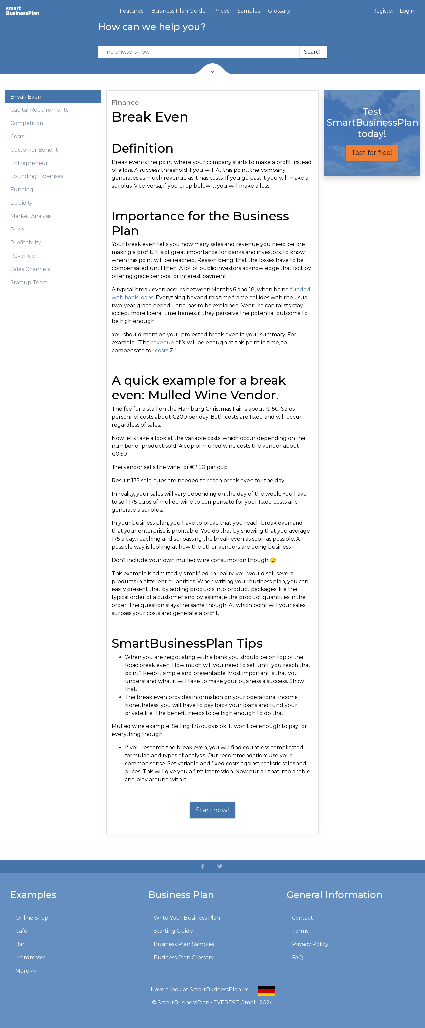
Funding (21, 189)
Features (131, 11)
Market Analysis (30, 216)
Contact (302, 918)
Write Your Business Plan (187, 918)
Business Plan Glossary (184, 957)
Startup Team (28, 282)
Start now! (212, 810)
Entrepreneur (29, 163)
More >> (26, 971)
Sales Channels (30, 269)
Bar (20, 944)
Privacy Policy (310, 944)
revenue (162, 342)
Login (407, 11)
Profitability (25, 243)
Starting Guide (173, 931)
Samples (248, 11)
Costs (17, 136)
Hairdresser (30, 957)
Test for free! (372, 153)
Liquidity (21, 203)
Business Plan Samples (184, 944)
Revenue (22, 256)
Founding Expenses (36, 176)
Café (21, 931)
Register (383, 11)
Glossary (279, 11)
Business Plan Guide (178, 11)
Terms (300, 931)
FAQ (297, 957)
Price (17, 229)
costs (161, 350)
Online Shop (31, 918)
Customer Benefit (34, 150)
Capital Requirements (39, 110)
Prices (221, 11)
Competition (26, 123)
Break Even (25, 97)
